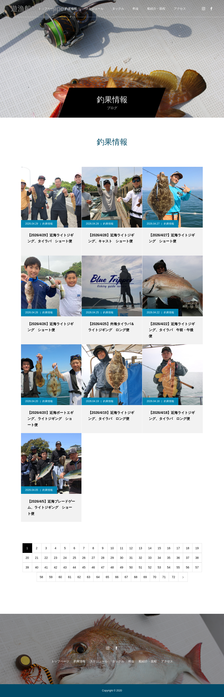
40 (36, 567)
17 (178, 548)
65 (107, 577)
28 (102, 557)
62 (79, 577)
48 (112, 567)
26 (84, 557)
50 (131, 567)
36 (178, 557)
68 (135, 577)
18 (187, 548)
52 (150, 567)
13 (140, 548)
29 (112, 557)
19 (197, 548)
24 (65, 557)
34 (159, 557)
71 (164, 577)
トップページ (60, 661)
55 (178, 567)
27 (93, 557)
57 (197, 567)
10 (112, 548)
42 (55, 567)
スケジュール (95, 8)
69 (145, 577)
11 (121, 548)
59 (51, 577)
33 (150, 557)
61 (69, 577)
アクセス (180, 8)
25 (74, 557)
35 (168, 557)
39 (27, 567)
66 (117, 577)
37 (187, 557)
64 (98, 577)
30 (121, 557)
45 (84, 567)
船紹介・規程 (156, 8)
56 (187, 567)
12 (131, 548)
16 (168, 548)
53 (159, 567)
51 (140, 567)
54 (168, 567)
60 (60, 577)
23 (55, 557)
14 (150, 548)
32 (140, 557)
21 (36, 557)
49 (121, 567)
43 (65, 567)
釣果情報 (71, 8)
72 (173, 577)
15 (159, 548)
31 (131, 557)
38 (197, 557)
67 (126, 577)
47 (102, 567)
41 (46, 567)
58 (41, 577)
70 (154, 577)
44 (74, 567)
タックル (118, 8)
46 (93, 567)
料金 (136, 8)
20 (27, 557)
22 (46, 557)
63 (88, 577)
